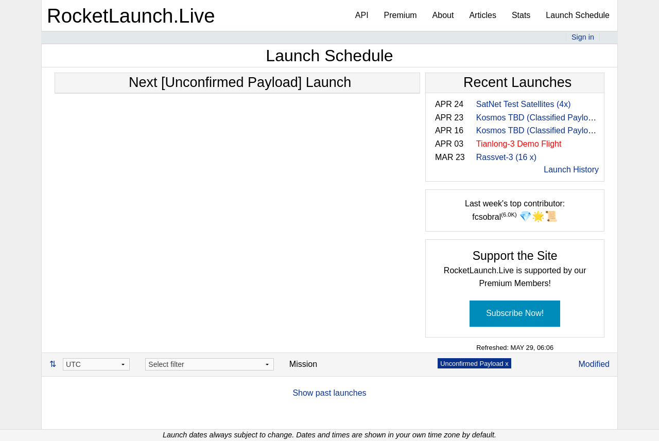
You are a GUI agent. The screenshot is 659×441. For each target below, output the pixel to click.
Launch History (571, 169)
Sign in (582, 37)
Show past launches (329, 393)
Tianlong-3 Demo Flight (519, 143)
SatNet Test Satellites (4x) (523, 104)
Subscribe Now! (515, 313)
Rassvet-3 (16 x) (506, 157)
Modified (594, 364)
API (362, 15)
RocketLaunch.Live (131, 16)
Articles (482, 15)
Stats (521, 15)
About (443, 15)
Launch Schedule (578, 15)
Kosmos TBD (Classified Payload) (538, 117)
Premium (400, 15)
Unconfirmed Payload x (474, 363)
